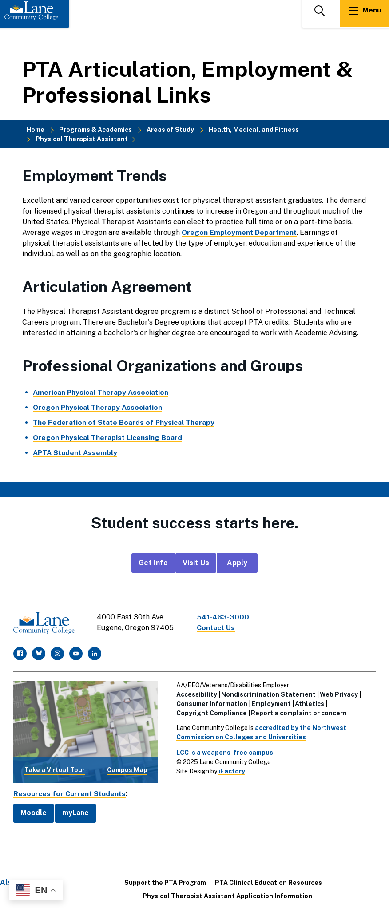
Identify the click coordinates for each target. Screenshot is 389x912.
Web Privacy (339, 693)
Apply (237, 563)
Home (35, 129)
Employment (271, 702)
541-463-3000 (224, 617)
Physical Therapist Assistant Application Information (227, 895)
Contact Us (217, 627)
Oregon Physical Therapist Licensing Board (108, 437)
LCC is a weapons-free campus (224, 751)
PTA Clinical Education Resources (268, 881)
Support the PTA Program (165, 881)
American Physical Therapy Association (101, 392)
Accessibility (196, 693)
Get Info (153, 563)
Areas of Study (170, 129)
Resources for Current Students (70, 793)
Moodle (33, 812)
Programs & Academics (95, 129)
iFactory (231, 770)
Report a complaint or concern (299, 712)
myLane (75, 812)
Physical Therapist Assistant (82, 139)
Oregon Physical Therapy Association (98, 407)
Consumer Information (211, 702)
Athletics (309, 702)
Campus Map (127, 769)
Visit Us (196, 563)
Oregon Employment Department (240, 232)
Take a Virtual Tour (54, 769)
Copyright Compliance (211, 712)
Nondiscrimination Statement (268, 693)
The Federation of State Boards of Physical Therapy (124, 422)
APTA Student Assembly (76, 452)
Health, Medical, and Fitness (254, 129)
